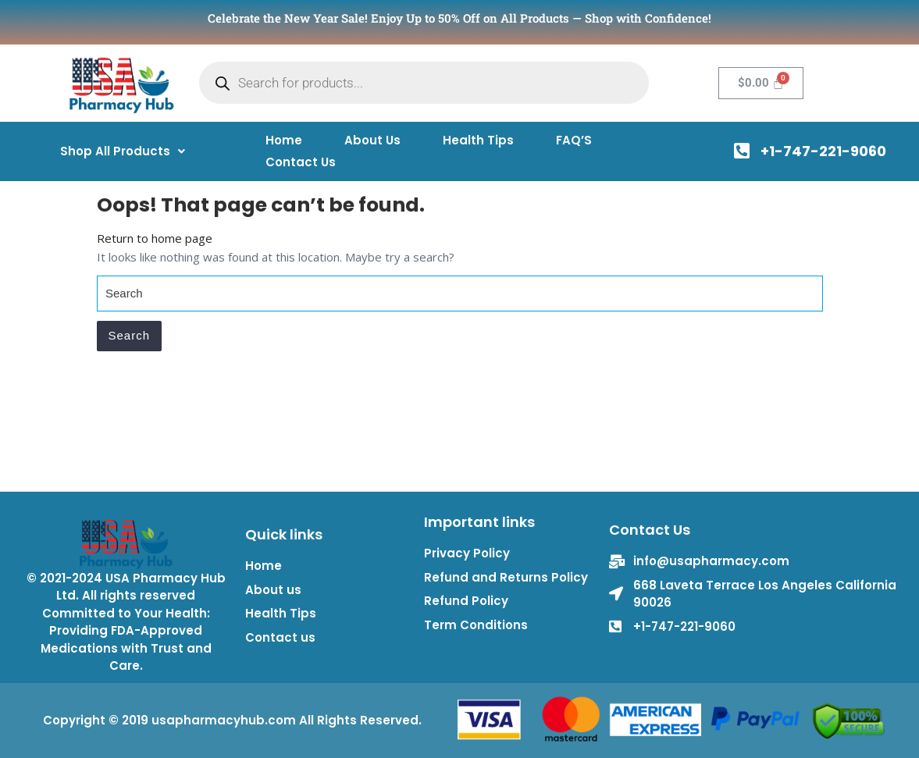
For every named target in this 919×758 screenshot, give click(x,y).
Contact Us (300, 162)
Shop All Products (122, 151)
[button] (122, 151)
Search (130, 335)
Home (283, 140)
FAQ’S (574, 140)
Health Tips (478, 140)
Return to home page (154, 238)
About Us (372, 140)
